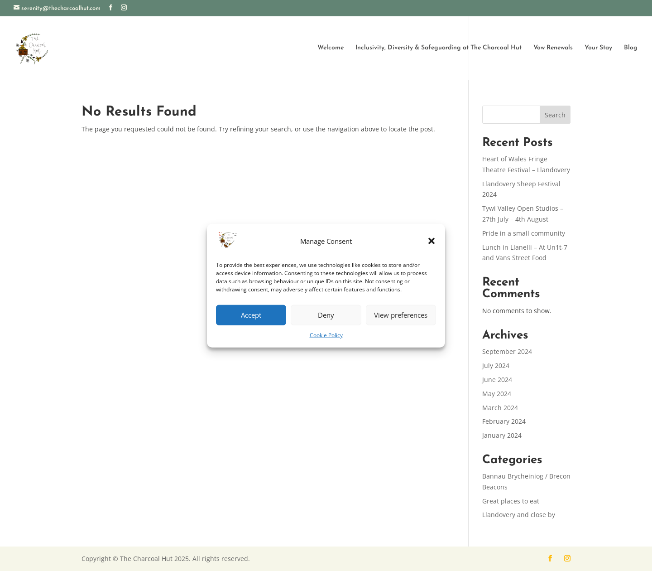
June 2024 (497, 379)
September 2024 (507, 351)
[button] (431, 241)
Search (555, 115)
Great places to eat (510, 501)
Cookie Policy (326, 335)
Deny (326, 314)
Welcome (330, 47)
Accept (251, 314)
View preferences (400, 314)
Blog (631, 47)
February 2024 (504, 421)
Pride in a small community (523, 233)
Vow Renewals (553, 47)
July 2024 (495, 365)
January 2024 (502, 435)
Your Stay (598, 47)
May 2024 (496, 393)
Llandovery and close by (518, 514)
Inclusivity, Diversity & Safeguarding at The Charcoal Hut (438, 47)
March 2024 (500, 407)
